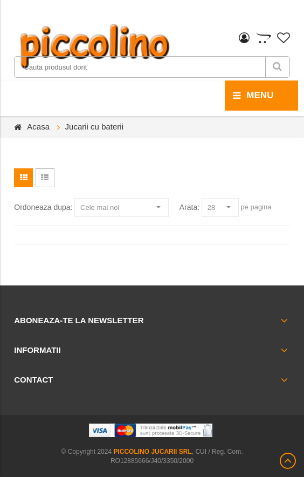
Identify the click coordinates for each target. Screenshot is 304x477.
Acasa (38, 126)
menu (253, 95)
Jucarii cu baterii (94, 126)
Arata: (189, 207)
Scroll (288, 461)
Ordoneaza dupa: (43, 207)
